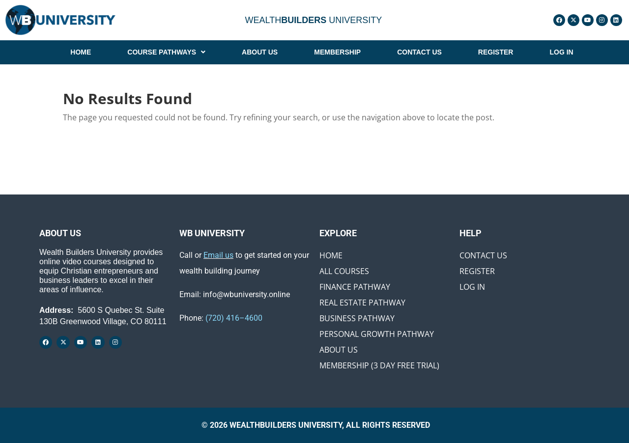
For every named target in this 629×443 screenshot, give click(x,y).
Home (331, 255)
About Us (338, 349)
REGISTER (496, 52)
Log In (472, 286)
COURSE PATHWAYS (166, 52)
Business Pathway (357, 318)
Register (477, 271)
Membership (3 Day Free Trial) (379, 365)
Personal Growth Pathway (376, 334)
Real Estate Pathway (362, 302)
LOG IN (561, 52)
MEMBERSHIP (337, 52)
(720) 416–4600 (233, 318)
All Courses (344, 271)
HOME (80, 52)
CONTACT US (419, 52)
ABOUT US (260, 52)
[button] (166, 52)
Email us (218, 255)
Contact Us (483, 255)
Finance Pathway (354, 286)
